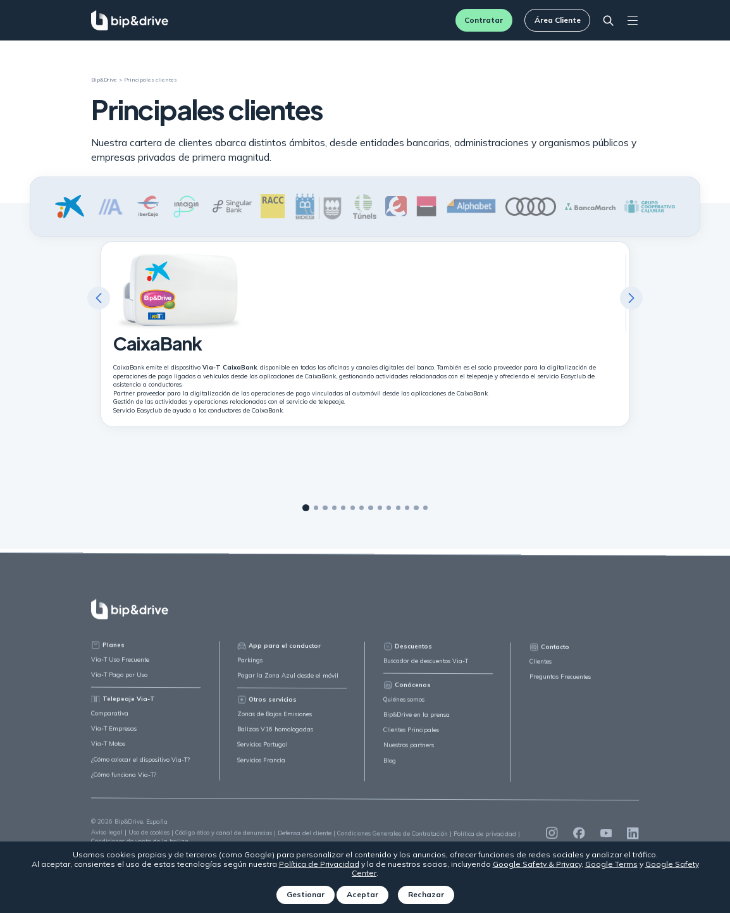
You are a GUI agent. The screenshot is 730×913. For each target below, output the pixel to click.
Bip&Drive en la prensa (416, 725)
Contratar (483, 20)
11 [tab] (398, 508)
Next (631, 298)
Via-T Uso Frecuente (120, 666)
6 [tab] (352, 508)
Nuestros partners (408, 755)
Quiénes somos (403, 709)
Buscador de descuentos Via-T (425, 670)
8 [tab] (370, 508)
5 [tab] (343, 508)
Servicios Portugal (262, 753)
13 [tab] (416, 508)
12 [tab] (407, 508)
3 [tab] (325, 508)
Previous (98, 298)
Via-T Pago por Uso (119, 682)
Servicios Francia (261, 768)
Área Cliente (558, 20)
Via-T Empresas (114, 736)
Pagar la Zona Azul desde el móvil (287, 684)
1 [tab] (305, 508)
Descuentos (407, 656)
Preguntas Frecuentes (560, 688)
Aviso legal (107, 839)
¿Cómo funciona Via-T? (123, 782)
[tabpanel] (365, 334)
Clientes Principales (411, 740)
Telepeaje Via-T (123, 706)
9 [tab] (380, 508)
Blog (389, 770)
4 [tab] (334, 508)
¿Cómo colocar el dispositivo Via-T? (140, 766)
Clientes (540, 672)
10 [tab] (389, 508)
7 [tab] (361, 508)
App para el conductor (279, 654)
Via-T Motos (108, 751)
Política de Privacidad (319, 864)
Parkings (250, 668)
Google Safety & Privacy (537, 864)
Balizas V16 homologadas (275, 738)
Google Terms (611, 864)
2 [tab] (316, 508)
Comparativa (109, 721)
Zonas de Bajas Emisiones (274, 723)
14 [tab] (425, 508)
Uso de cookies (149, 840)
